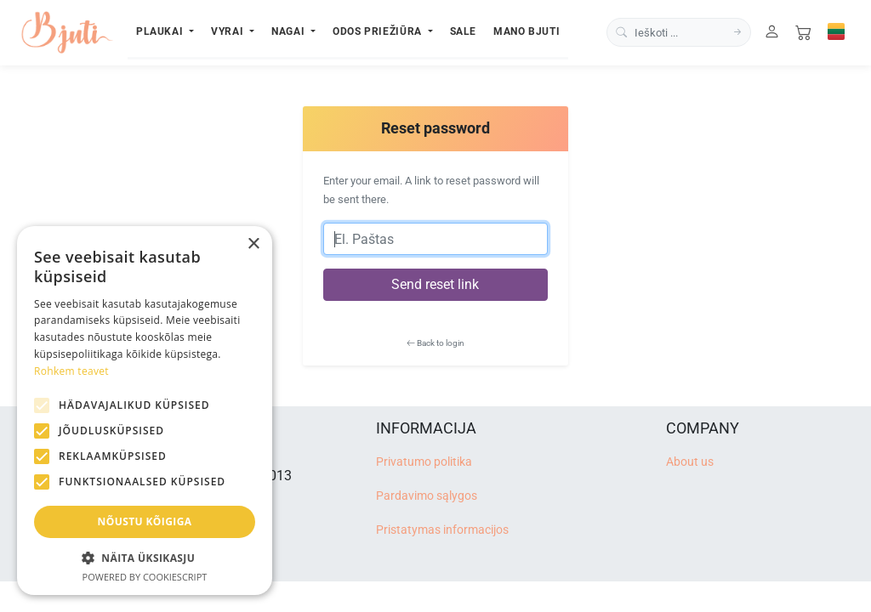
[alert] (144, 410)
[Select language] (836, 31)
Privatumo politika (424, 462)
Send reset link (435, 284)
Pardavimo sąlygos (426, 496)
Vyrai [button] (229, 31)
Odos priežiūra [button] (378, 31)
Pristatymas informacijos (442, 530)
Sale (463, 31)
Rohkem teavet (71, 371)
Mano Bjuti (526, 31)
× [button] (253, 244)
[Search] (737, 33)
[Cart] (803, 32)
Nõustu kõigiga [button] (145, 521)
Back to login (435, 342)
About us (690, 462)
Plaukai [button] (161, 31)
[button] (144, 557)
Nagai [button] (289, 31)
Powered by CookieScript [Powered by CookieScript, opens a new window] (145, 576)
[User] (772, 32)
